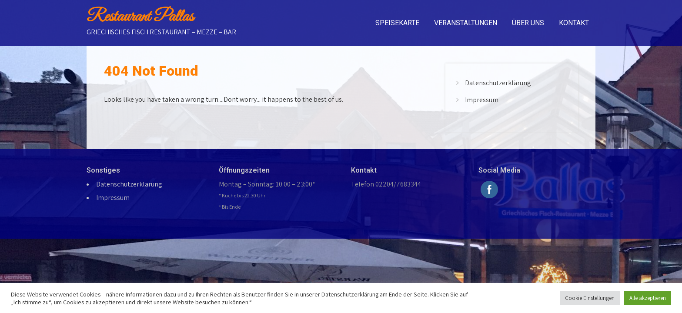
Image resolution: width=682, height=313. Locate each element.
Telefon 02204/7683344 (386, 184)
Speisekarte (397, 23)
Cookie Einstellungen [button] (590, 298)
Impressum (481, 99)
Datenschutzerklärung (498, 82)
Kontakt (574, 23)
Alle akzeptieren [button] (647, 298)
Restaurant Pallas (140, 17)
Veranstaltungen (465, 23)
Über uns (528, 23)
